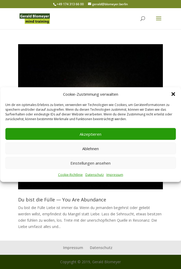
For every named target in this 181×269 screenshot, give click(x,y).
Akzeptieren (90, 134)
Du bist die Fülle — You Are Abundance (62, 199)
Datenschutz (94, 174)
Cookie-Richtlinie (70, 174)
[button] (173, 94)
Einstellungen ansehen (90, 163)
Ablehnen (90, 148)
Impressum (114, 174)
